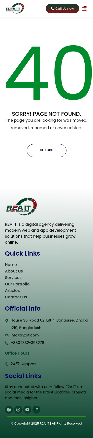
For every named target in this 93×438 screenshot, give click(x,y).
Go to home (46, 150)
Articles (12, 290)
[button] (84, 8)
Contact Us (16, 297)
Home (11, 265)
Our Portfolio (17, 284)
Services (13, 277)
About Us (14, 271)
